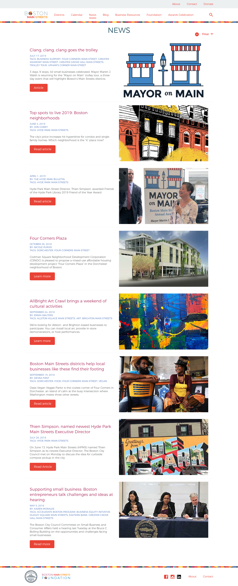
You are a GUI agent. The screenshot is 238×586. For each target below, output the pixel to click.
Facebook (166, 577)
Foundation (154, 14)
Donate (208, 4)
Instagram (173, 577)
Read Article (43, 467)
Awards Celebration (181, 14)
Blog (106, 14)
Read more (42, 544)
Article (38, 88)
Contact (192, 4)
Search (211, 15)
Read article (42, 149)
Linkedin (179, 577)
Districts (59, 14)
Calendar (76, 14)
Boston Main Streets (36, 15)
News (92, 14)
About (176, 4)
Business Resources (127, 14)
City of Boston (31, 576)
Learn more (42, 276)
